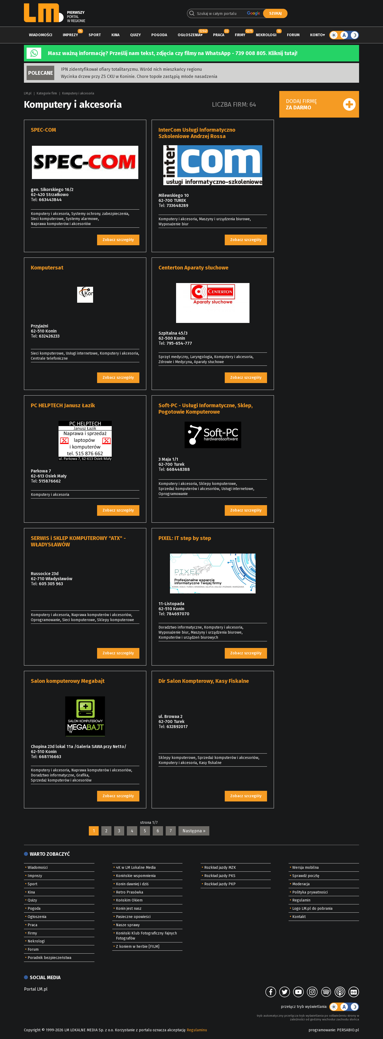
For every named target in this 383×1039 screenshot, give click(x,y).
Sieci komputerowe (47, 219)
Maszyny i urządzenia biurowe (224, 219)
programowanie (322, 1030)
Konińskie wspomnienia (136, 876)
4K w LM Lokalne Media (136, 867)
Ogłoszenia (189, 35)
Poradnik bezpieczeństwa (49, 957)
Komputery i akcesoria (78, 93)
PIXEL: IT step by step (185, 538)
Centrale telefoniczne (49, 358)
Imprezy (70, 35)
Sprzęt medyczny (173, 357)
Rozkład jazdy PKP (220, 884)
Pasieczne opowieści (133, 917)
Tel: (34, 199)
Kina (115, 35)
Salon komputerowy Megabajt (68, 681)
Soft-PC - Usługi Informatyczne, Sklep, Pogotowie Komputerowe (206, 408)
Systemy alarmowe (82, 219)
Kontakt (299, 917)
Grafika (82, 775)
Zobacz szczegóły (118, 240)
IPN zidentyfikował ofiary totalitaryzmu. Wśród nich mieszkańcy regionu (131, 69)
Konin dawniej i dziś (132, 884)
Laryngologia (201, 357)
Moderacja (301, 884)
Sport (95, 35)
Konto (316, 35)
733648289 (177, 205)
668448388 (178, 469)
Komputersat (47, 267)
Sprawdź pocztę (305, 876)
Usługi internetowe (82, 353)
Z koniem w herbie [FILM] (137, 946)
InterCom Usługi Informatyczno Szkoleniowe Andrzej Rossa (197, 133)
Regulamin (301, 900)
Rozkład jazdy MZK (220, 867)
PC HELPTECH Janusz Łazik (63, 405)
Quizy (135, 35)
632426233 (49, 336)
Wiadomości (40, 35)
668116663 (50, 756)
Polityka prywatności (310, 892)
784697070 (177, 613)
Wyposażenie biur (174, 224)
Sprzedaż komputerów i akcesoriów (189, 489)
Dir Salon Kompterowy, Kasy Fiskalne (204, 681)
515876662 (50, 481)
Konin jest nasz (128, 908)
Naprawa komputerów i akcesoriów (61, 224)
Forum (293, 35)
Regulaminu (197, 1030)
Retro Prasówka (129, 892)
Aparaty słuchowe (209, 362)
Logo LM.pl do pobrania (312, 908)
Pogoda (159, 35)
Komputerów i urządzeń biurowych (188, 637)
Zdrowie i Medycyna (175, 362)
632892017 (177, 726)
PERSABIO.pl (348, 1030)
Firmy (240, 35)
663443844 (50, 199)
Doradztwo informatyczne (180, 627)
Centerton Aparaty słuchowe (193, 267)
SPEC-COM (43, 130)
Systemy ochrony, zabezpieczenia (99, 213)
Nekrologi (266, 35)
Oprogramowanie (173, 494)
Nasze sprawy (128, 925)
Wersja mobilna (305, 867)
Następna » (193, 830)
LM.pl (27, 93)
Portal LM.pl (35, 989)
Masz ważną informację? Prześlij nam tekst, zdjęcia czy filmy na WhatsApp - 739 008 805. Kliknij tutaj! (172, 53)
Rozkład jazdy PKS (219, 876)
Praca (218, 35)
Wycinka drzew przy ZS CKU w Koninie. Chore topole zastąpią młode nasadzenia (139, 76)
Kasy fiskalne (210, 762)
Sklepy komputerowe (217, 483)
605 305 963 (51, 583)
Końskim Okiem (129, 900)
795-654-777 (179, 343)
